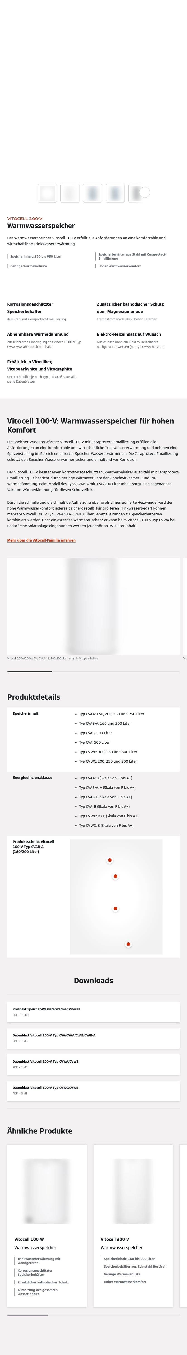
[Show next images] (144, 192)
